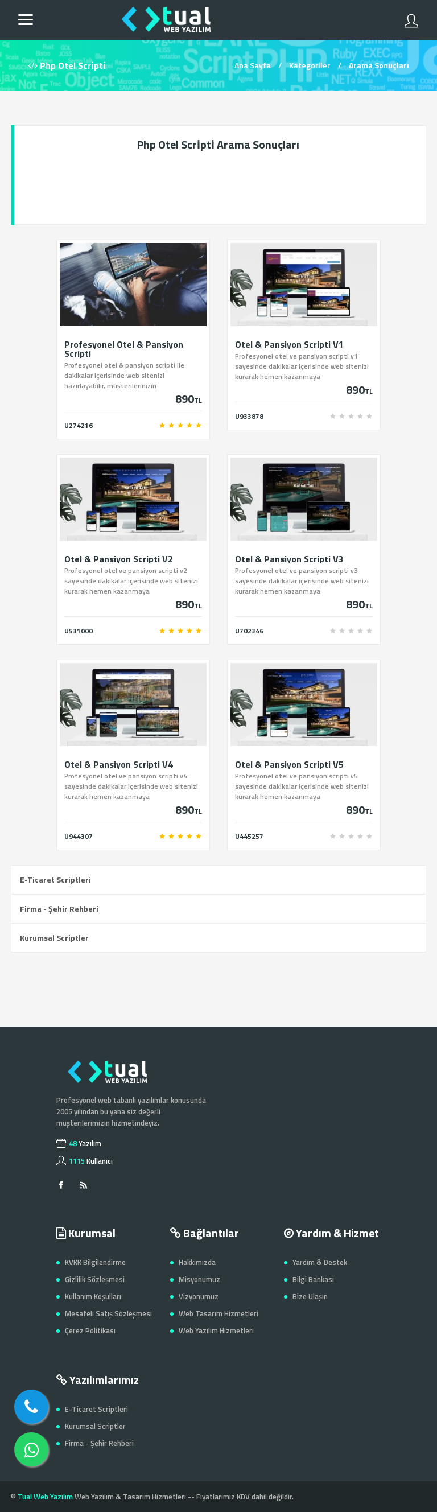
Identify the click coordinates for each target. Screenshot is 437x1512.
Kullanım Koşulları (93, 1296)
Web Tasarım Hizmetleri (218, 1313)
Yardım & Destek (319, 1262)
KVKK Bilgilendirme (95, 1262)
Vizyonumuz (198, 1296)
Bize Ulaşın (310, 1296)
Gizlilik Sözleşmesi (95, 1279)
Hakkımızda (197, 1262)
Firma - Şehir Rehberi (59, 908)
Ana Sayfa (252, 65)
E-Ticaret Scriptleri (55, 879)
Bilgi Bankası (313, 1279)
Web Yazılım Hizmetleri (216, 1330)
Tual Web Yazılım (45, 1496)
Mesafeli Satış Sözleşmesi (108, 1313)
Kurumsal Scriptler (54, 938)
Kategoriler (310, 65)
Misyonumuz (199, 1279)
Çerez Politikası (90, 1330)
